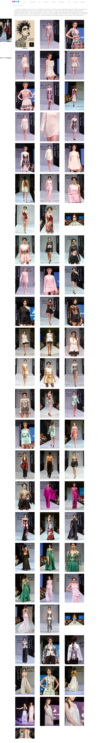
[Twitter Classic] (16, 1)
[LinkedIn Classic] (18, 1)
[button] (32, 2)
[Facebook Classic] (14, 1)
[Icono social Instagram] (13, 1)
